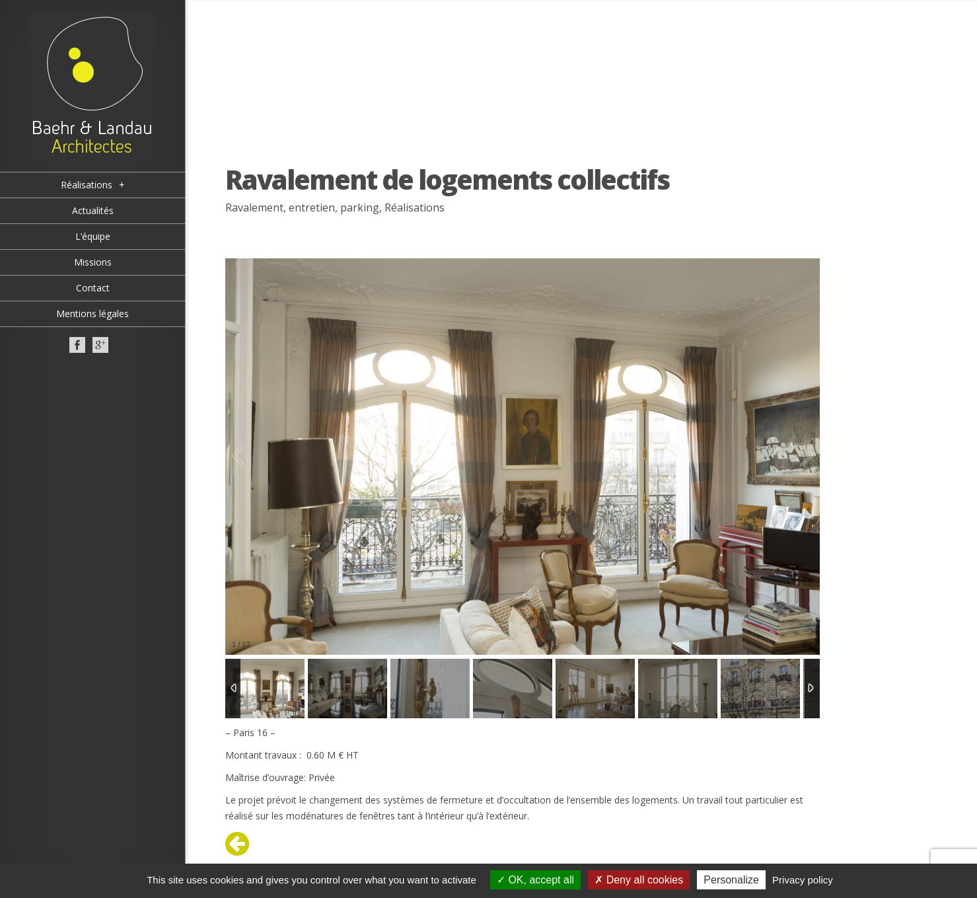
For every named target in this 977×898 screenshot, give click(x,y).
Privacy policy (802, 879)
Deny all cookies (639, 879)
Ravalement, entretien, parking (302, 207)
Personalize (731, 879)
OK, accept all (535, 879)
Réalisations (414, 207)
